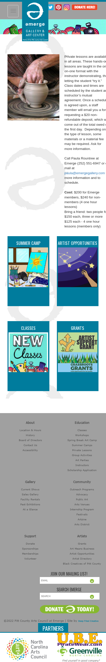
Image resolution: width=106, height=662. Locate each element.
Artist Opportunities (77, 243)
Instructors (82, 465)
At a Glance (30, 509)
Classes (28, 328)
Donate (30, 543)
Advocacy (82, 494)
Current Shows (30, 489)
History (30, 435)
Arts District (81, 524)
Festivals (81, 514)
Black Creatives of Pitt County (82, 563)
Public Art (82, 499)
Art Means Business (82, 548)
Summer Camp (28, 243)
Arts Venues (81, 504)
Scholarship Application (81, 470)
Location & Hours (30, 430)
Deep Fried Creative (88, 621)
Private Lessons (82, 450)
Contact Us (30, 445)
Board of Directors (30, 440)
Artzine (82, 519)
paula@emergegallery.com (84, 173)
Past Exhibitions (30, 504)
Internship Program (82, 509)
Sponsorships (30, 548)
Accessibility (30, 450)
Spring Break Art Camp (82, 440)
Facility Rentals (30, 499)
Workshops (82, 435)
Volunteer (30, 558)
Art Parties (82, 460)
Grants (77, 328)
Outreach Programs (82, 489)
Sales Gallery (30, 494)
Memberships (30, 553)
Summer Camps (82, 445)
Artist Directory (82, 558)
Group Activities (82, 455)
